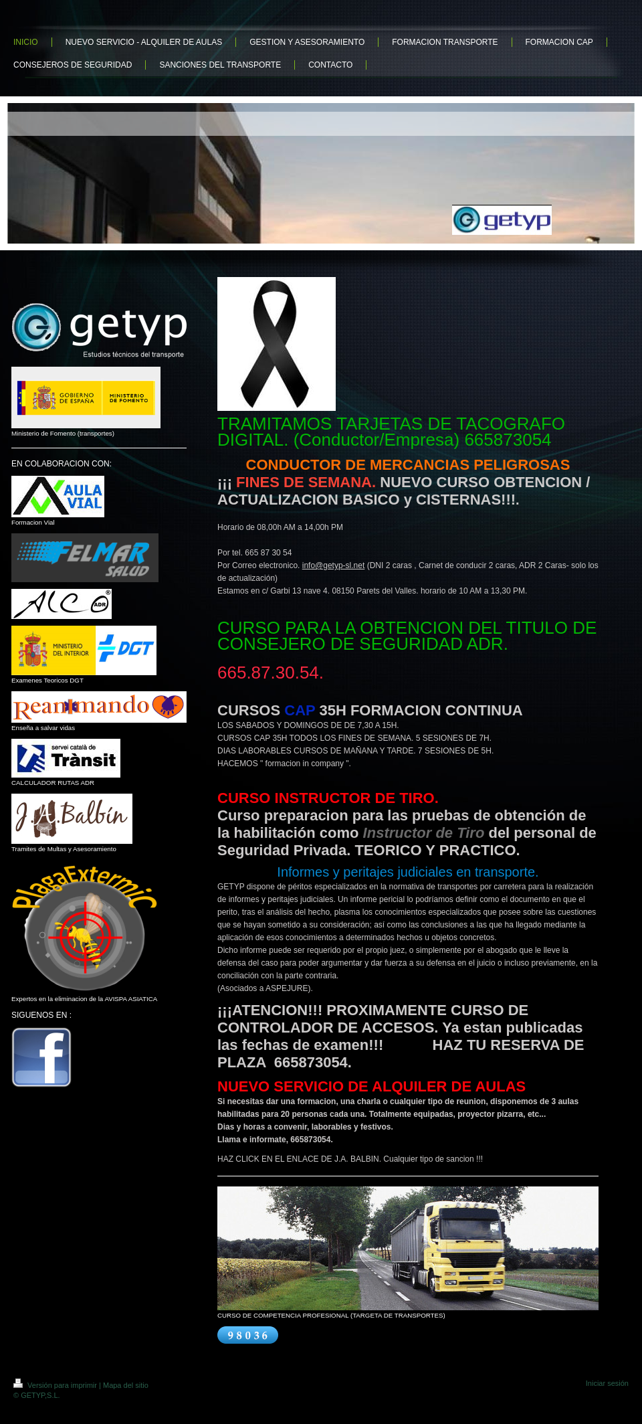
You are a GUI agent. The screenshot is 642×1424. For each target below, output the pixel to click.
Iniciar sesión (607, 1383)
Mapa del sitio (125, 1385)
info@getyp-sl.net (333, 565)
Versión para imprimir (56, 1385)
